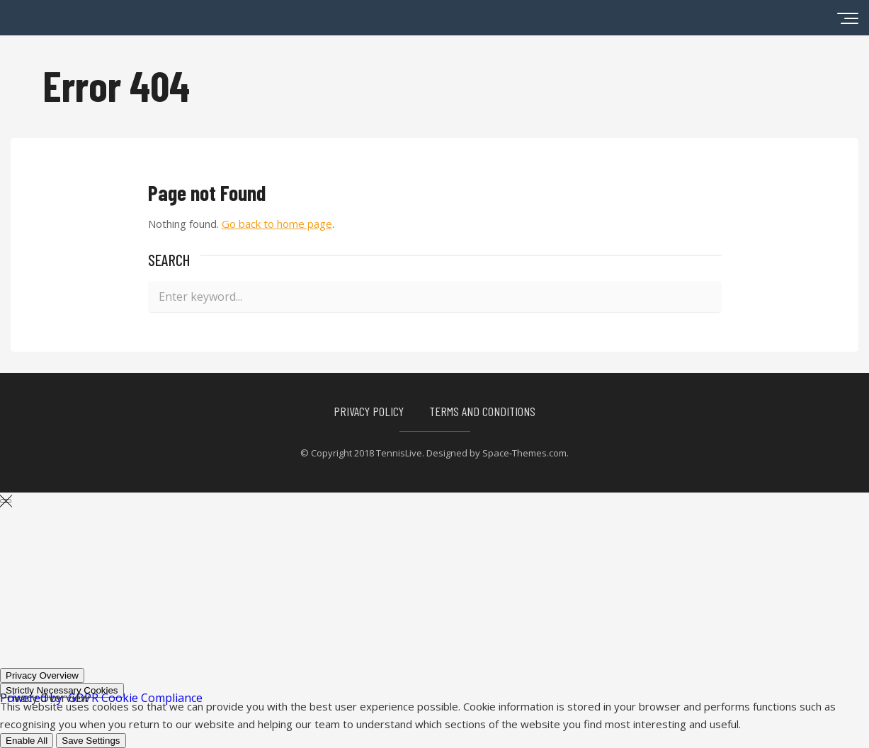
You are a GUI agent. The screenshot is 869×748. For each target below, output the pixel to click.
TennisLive (399, 453)
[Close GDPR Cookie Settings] (5, 501)
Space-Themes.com (524, 453)
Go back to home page (277, 224)
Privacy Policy (369, 411)
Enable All (26, 740)
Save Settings (91, 740)
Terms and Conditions (482, 411)
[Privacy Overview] (42, 675)
